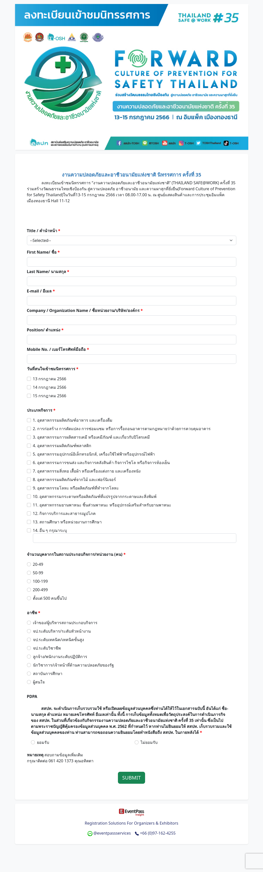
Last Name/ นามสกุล (48, 271)
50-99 (38, 573)
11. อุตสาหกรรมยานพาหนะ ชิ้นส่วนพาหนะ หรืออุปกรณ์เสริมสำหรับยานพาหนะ (102, 505)
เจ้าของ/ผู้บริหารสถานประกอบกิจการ (65, 622)
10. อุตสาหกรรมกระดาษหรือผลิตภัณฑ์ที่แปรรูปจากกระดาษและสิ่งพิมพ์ (95, 496)
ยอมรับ (43, 742)
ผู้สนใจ (39, 682)
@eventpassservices (110, 833)
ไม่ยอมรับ (149, 742)
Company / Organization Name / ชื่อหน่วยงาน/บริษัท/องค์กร (85, 310)
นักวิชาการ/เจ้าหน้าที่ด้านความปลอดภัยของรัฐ (73, 665)
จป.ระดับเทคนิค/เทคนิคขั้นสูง (58, 639)
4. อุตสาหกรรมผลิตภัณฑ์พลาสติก (62, 445)
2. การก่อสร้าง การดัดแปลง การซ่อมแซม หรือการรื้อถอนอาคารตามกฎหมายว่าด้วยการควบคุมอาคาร (122, 428)
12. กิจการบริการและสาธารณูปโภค (64, 513)
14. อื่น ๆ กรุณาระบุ (50, 530)
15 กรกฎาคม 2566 (49, 395)
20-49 (38, 564)
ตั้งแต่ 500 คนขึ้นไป (50, 598)
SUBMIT (131, 777)
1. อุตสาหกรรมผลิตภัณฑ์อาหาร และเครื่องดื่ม (73, 420)
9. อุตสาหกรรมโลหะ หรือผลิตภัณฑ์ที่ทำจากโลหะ (76, 488)
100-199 (40, 581)
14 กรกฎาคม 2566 (49, 387)
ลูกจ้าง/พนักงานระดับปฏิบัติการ (60, 656)
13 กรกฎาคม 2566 (49, 379)
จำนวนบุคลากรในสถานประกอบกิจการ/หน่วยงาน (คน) (76, 554)
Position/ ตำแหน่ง (45, 330)
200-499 (40, 589)
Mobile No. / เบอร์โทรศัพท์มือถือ (58, 349)
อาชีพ (33, 612)
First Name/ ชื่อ (43, 252)
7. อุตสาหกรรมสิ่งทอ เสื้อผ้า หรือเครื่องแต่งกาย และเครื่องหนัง (87, 471)
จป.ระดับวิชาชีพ (47, 648)
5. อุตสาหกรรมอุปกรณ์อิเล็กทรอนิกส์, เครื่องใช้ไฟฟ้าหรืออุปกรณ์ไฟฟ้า (94, 454)
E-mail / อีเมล (41, 291)
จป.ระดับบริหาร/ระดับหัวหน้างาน (62, 631)
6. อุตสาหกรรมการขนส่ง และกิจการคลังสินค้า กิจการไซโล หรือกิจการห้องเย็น (101, 462)
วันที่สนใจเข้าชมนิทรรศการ (53, 369)
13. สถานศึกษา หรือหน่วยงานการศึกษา (67, 522)
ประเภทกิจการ (41, 410)
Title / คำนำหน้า (43, 230)
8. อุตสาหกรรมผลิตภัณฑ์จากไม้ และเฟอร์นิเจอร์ (74, 479)
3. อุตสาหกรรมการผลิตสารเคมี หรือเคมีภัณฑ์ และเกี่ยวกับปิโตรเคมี (91, 437)
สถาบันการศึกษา (47, 673)
